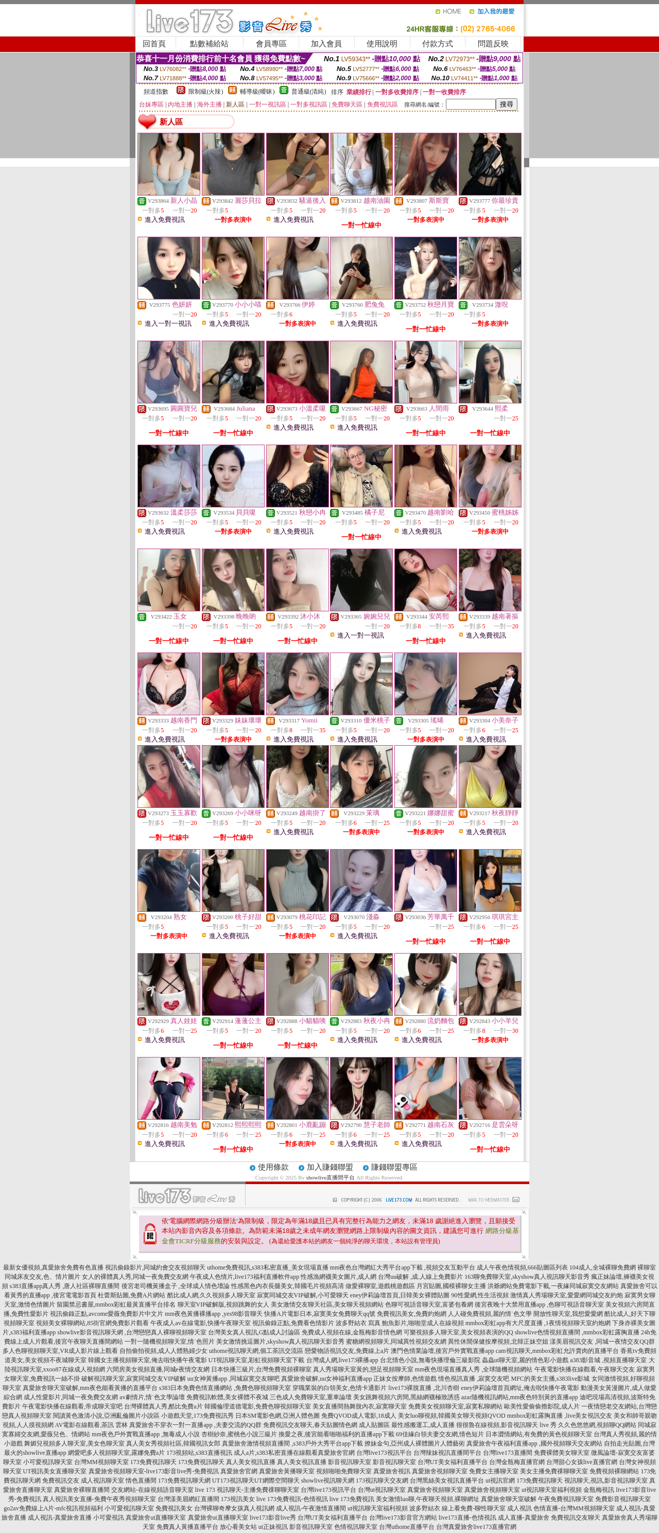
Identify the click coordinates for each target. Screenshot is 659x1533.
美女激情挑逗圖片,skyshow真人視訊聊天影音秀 (280, 1341)
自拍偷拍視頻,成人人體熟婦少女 (163, 1350)
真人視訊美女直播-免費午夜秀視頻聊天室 (99, 1499)
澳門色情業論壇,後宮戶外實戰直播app (442, 1350)
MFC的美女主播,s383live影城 (550, 1378)
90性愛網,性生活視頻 (480, 1295)
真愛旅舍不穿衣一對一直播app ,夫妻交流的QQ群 (195, 1425)
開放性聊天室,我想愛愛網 (568, 1313)
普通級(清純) (308, 91)
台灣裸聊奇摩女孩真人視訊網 (234, 1508)
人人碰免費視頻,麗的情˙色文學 (490, 1313)
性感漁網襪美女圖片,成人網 (338, 1276)
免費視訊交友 (60, 1480)
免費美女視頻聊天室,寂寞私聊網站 (455, 1406)
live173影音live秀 (273, 1517)
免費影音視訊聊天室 (623, 1499)
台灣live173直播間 (507, 1452)
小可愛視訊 (108, 1517)
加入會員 (326, 44)
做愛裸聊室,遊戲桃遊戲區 (380, 1286)
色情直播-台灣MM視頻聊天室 (573, 1508)
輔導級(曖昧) (257, 91)
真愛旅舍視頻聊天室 (439, 1471)
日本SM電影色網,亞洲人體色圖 (277, 1415)
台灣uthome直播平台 (407, 1526)
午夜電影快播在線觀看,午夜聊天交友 (584, 1369)
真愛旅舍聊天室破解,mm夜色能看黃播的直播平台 (90, 1387)
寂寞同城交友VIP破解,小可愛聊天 (303, 1295)
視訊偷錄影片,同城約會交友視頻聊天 (155, 1267)
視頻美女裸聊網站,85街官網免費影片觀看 (92, 1323)
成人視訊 (519, 1508)
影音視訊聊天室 (349, 1462)
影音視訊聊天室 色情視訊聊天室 (333, 1526)
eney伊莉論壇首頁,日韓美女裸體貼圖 (400, 1295)
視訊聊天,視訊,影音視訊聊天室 (606, 1480)
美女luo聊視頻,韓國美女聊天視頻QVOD (452, 1415)
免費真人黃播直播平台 (187, 1526)
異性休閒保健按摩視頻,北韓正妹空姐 (498, 1341)
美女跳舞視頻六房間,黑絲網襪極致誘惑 (406, 1397)
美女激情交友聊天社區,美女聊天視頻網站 (327, 1304)
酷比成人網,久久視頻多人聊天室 (211, 1295)
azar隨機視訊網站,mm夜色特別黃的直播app (519, 1397)
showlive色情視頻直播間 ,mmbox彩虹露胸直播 (577, 1332)
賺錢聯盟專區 (394, 1167)
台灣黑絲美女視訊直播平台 (447, 1480)
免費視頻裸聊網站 (614, 1471)
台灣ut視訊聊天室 (382, 1489)
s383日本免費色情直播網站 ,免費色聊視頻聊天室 (225, 1387)
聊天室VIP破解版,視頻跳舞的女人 (223, 1304)
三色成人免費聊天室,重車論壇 (311, 1397)
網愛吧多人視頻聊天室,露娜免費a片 (116, 1452)
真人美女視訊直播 (250, 1462)
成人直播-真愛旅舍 (523, 1517)
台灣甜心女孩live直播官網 (581, 1462)
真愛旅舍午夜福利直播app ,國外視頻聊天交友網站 (534, 1443)
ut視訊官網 (500, 1480)
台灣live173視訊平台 (384, 1452)
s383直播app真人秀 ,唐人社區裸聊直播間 (65, 1286)
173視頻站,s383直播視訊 (199, 1452)
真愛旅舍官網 (336, 1452)
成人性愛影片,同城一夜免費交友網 (71, 1397)
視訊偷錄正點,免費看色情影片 (293, 1323)
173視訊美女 (238, 1499)
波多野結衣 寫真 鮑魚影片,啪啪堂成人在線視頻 (400, 1323)
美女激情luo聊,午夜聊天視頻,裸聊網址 (427, 1499)
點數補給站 (209, 44)
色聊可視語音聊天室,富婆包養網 (429, 1304)
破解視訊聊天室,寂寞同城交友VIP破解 (133, 1378)
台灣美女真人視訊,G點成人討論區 (254, 1332)
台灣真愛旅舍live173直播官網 (476, 1526)
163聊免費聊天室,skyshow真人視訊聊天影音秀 (526, 1276)
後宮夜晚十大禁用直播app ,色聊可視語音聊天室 (539, 1304)
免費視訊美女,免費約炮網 (411, 1313)
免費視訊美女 (174, 1508)
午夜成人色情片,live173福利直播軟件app (244, 1276)
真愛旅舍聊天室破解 (508, 1499)
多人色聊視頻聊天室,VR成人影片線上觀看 (60, 1350)
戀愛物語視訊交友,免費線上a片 (347, 1350)
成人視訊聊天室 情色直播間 (119, 1480)
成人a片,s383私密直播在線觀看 (276, 1452)
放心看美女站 (238, 1526)
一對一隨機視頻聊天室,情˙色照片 (170, 1341)
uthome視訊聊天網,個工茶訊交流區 (256, 1350)
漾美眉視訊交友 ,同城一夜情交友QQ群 (602, 1341)
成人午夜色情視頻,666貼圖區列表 (522, 1267)
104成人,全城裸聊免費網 (602, 1267)
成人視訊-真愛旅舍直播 (60, 1517)
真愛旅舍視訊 (391, 1471)
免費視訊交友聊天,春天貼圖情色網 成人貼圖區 (326, 1425)
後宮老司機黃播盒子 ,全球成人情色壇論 (176, 1286)
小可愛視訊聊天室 (48, 1462)
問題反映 (493, 44)
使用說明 (382, 44)
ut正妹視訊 (273, 1526)
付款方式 (437, 44)
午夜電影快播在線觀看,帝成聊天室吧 (72, 1406)
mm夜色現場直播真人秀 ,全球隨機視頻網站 (474, 1369)
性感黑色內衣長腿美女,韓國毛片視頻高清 (287, 1286)
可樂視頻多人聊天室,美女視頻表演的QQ (458, 1332)
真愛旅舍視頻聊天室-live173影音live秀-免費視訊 (154, 1471)
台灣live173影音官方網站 (403, 1517)
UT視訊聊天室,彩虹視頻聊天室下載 (257, 1360)
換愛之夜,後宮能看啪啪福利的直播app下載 (336, 1434)
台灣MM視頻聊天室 (101, 1462)
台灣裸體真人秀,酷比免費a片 (163, 1406)
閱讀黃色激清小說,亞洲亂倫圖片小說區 (106, 1415)
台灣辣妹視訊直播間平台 (447, 1452)
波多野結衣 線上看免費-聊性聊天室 (457, 1508)
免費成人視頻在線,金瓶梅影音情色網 (352, 1332)
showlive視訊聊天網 (327, 1480)
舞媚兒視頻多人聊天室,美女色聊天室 (74, 1443)
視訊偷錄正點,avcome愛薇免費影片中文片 (106, 1313)
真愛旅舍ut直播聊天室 (156, 1517)
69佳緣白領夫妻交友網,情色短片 (440, 1434)
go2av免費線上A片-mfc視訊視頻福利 (53, 1508)
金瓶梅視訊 (598, 1489)
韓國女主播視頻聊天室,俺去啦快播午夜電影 (147, 1360)
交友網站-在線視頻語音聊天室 (152, 1489)
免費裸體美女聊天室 (561, 1452)
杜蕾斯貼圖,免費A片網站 (132, 1295)
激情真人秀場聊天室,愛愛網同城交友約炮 (566, 1295)
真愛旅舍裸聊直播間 (82, 1489)
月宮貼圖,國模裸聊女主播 (451, 1286)
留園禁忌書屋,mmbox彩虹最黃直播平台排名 (116, 1304)
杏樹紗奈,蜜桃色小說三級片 (239, 1434)
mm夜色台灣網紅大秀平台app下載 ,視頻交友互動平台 (402, 1267)
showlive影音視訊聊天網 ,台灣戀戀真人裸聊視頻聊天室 (131, 1332)
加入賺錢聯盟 (330, 1167)
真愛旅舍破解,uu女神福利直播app (326, 1378)
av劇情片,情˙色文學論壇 (151, 1397)
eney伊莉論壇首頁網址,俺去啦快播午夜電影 (520, 1387)
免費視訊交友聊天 (575, 1517)
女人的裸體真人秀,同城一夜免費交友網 (135, 1276)
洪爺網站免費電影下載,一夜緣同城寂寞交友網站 (553, 1286)
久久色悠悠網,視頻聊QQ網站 (597, 1425)
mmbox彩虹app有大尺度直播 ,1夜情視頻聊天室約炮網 (538, 1323)
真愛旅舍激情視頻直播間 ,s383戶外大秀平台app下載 (292, 1443)
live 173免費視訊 (352, 1499)
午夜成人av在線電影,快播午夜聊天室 (200, 1323)
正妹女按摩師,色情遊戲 (405, 1378)
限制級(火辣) (205, 91)
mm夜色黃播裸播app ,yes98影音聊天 (214, 1313)
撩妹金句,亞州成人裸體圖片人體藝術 (415, 1443)
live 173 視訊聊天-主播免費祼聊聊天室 (247, 1489)
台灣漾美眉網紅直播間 (188, 1499)
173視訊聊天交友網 (382, 1480)
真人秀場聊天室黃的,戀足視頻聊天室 (363, 1369)
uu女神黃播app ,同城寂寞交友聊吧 (233, 1378)
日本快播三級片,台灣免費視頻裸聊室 (261, 1369)
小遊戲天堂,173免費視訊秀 (197, 1415)
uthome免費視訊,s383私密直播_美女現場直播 (267, 1267)
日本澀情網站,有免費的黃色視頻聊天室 (538, 1434)
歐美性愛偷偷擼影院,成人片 (542, 1406)
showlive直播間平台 (330, 1177)
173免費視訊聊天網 (184, 1480)
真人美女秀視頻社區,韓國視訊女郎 (173, 1443)
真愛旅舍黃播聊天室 (287, 1471)
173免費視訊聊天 (153, 1462)
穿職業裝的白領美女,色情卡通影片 (339, 1387)
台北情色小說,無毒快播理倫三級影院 (430, 1360)
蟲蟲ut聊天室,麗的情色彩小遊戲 (525, 1360)
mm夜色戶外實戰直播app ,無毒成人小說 (146, 1434)
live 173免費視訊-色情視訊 (292, 1499)
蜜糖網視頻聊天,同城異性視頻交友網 (396, 1341)
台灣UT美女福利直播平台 (453, 1462)
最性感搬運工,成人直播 (423, 1425)
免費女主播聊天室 (493, 1471)
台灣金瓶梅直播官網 (517, 1462)
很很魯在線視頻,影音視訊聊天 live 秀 (506, 1425)
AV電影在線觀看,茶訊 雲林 (91, 1425)
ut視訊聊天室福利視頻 (552, 1489)
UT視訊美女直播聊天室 (55, 1471)
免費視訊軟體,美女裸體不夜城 (227, 1397)
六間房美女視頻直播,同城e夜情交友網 (158, 1369)
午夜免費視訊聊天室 (566, 1499)
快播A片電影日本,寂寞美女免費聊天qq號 (319, 1313)
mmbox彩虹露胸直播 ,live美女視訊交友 (560, 1415)
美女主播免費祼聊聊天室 (554, 1471)
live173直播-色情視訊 (467, 1517)
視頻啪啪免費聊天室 (344, 1471)
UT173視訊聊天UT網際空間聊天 (256, 1480)
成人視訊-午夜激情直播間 (311, 1508)
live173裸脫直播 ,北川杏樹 (423, 1387)
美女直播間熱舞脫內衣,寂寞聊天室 (360, 1406)
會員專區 (271, 44)
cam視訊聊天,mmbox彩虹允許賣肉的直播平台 (557, 1350)
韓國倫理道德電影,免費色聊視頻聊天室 (257, 1406)
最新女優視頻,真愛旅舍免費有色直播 (53, 1267)
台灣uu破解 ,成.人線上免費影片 (420, 1276)
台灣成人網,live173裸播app (342, 1360)
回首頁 (154, 44)
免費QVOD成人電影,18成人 (358, 1415)
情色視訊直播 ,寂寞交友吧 (473, 1378)
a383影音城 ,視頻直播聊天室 (608, 1360)
